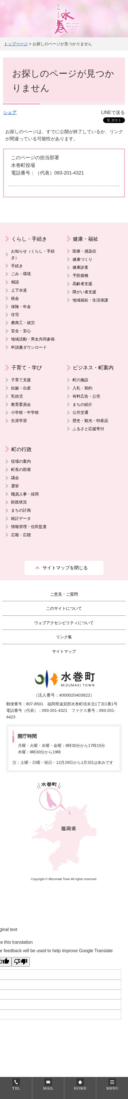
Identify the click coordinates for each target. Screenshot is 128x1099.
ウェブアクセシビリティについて (64, 622)
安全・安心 (21, 331)
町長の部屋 (21, 469)
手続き (17, 266)
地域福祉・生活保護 (90, 300)
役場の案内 (21, 461)
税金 (15, 298)
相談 (15, 282)
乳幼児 (17, 396)
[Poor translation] (21, 962)
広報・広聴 (21, 535)
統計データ (21, 518)
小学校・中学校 (25, 412)
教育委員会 (21, 404)
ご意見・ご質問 (64, 594)
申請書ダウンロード (29, 347)
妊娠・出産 (21, 388)
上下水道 (19, 290)
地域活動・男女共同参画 (33, 339)
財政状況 (19, 502)
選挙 (15, 486)
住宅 (15, 314)
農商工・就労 (23, 322)
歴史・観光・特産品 (90, 420)
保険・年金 (21, 306)
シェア (10, 112)
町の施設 (80, 380)
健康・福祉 (85, 239)
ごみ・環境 (21, 273)
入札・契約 (82, 388)
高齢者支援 (82, 283)
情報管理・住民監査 (29, 526)
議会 (15, 477)
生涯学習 (19, 420)
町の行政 (21, 449)
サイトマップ (64, 651)
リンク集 (64, 637)
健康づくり (82, 259)
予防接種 (80, 275)
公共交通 (80, 412)
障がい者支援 (84, 292)
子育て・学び (26, 367)
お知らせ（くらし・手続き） (33, 254)
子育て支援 (21, 380)
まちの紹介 (82, 404)
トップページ (16, 44)
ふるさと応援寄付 (88, 428)
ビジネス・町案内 (93, 367)
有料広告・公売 (86, 396)
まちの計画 (21, 510)
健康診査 (80, 267)
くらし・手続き (29, 239)
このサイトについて (64, 608)
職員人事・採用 (25, 494)
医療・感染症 (84, 251)
